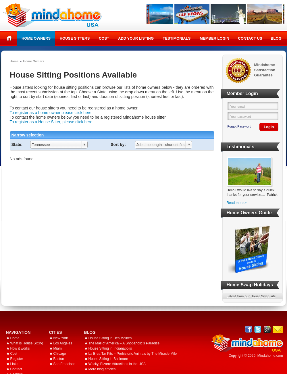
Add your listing (136, 38)
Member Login (214, 38)
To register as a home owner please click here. (51, 112)
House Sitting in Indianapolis (110, 348)
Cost (104, 38)
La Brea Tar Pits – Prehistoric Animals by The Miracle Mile (132, 354)
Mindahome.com (270, 356)
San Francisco (64, 364)
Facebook (248, 329)
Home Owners (36, 38)
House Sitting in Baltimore (108, 359)
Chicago (59, 354)
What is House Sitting (26, 343)
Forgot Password (239, 126)
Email (278, 329)
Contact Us (250, 38)
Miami (58, 348)
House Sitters (75, 38)
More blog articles (102, 369)
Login (269, 127)
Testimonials (177, 38)
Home (9, 38)
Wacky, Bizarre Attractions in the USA (117, 364)
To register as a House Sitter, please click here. (52, 121)
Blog (276, 38)
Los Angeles (62, 343)
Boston (58, 359)
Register (16, 359)
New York (60, 338)
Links (14, 364)
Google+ (267, 329)
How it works (20, 348)
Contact (16, 369)
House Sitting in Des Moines (110, 338)
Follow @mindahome (257, 329)
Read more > (237, 203)
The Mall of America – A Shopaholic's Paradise (124, 343)
